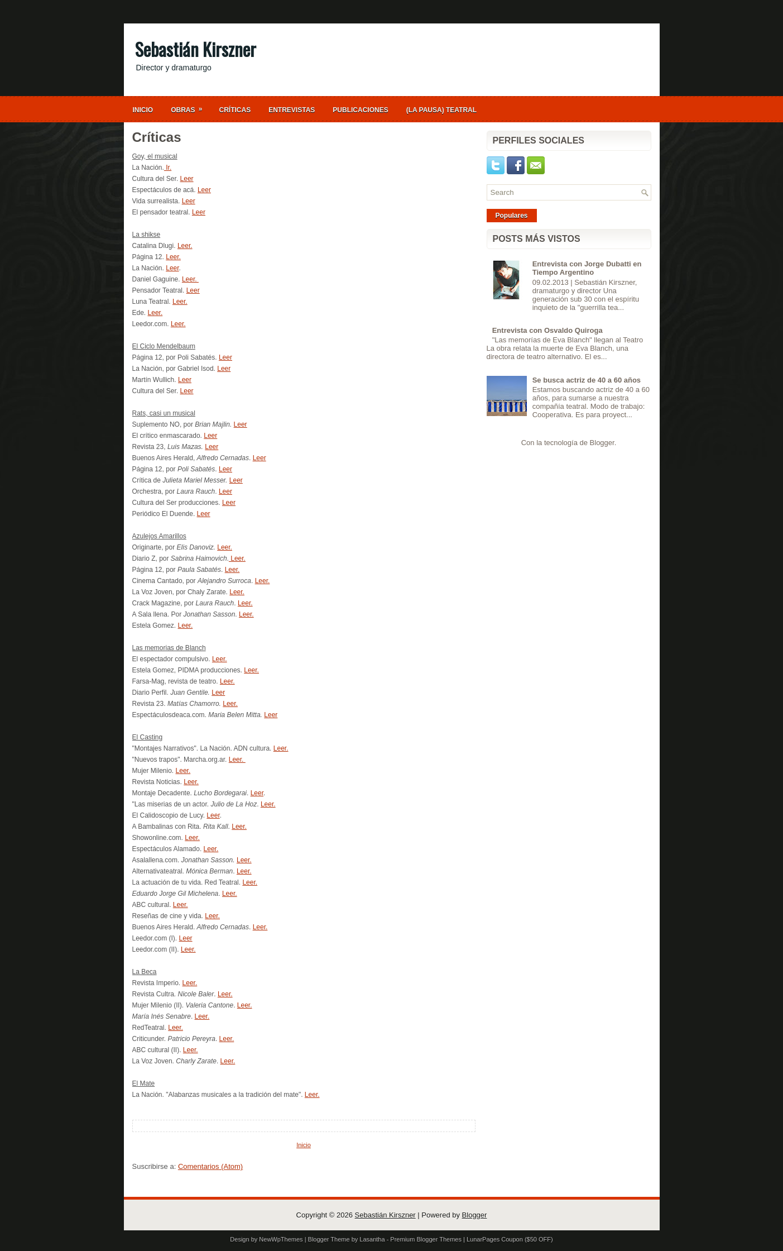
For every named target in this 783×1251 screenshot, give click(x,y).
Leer (187, 179)
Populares (512, 215)
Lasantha (372, 1239)
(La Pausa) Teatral (441, 110)
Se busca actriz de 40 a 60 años (586, 380)
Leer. (185, 246)
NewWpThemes (280, 1239)
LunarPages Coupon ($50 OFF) (510, 1239)
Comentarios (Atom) (210, 1166)
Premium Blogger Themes (426, 1239)
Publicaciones (360, 110)
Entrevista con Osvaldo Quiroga (547, 330)
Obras (190, 107)
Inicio (143, 110)
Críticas (235, 110)
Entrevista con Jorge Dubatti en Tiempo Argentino (587, 268)
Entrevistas (291, 110)
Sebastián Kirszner (195, 49)
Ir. (167, 167)
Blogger (602, 442)
